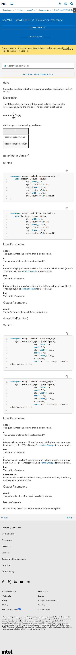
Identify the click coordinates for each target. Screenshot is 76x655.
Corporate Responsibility (14, 539)
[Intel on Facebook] (3, 562)
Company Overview (11, 507)
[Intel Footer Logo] (7, 631)
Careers (5, 533)
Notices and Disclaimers (21, 603)
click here (68, 48)
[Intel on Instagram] (28, 562)
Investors (6, 526)
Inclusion (6, 545)
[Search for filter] (38, 66)
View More (36, 36)
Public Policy (8, 551)
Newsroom (7, 520)
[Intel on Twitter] (9, 562)
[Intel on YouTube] (22, 562)
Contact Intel (8, 514)
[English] (66, 4)
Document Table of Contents (37, 74)
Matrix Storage (29, 261)
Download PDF (38, 27)
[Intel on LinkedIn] (15, 562)
